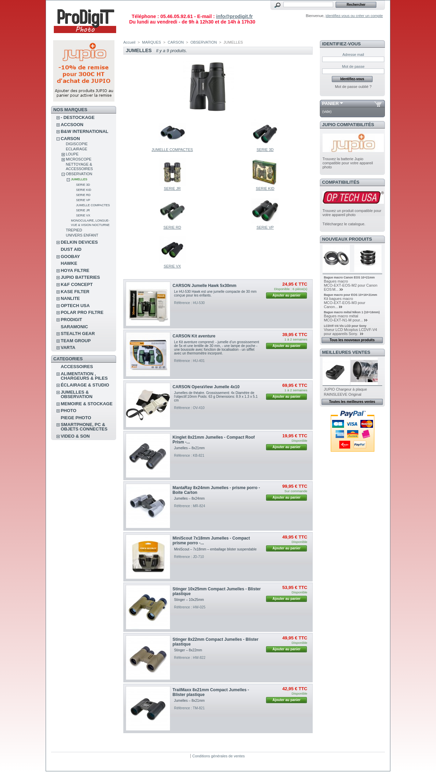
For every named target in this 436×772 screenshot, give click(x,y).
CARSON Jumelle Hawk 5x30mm (205, 285)
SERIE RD (83, 195)
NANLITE (70, 298)
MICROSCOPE (78, 159)
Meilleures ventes (346, 352)
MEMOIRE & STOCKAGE (86, 403)
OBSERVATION (79, 174)
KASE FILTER (75, 291)
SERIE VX (83, 215)
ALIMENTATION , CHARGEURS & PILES (84, 376)
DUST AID (71, 249)
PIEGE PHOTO (76, 417)
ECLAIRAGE (76, 149)
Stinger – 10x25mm (189, 600)
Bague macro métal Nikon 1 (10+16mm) (352, 312)
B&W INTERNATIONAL (84, 131)
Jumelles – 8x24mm (189, 498)
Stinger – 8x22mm (188, 650)
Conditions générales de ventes (218, 756)
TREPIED (74, 230)
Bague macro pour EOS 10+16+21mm (350, 295)
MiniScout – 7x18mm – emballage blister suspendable (215, 549)
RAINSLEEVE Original (342, 394)
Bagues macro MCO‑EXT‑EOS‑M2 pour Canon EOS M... (350, 285)
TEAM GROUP (76, 340)
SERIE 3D (83, 184)
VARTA (68, 347)
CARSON (70, 138)
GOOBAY (70, 256)
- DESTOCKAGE (77, 117)
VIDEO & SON (75, 436)
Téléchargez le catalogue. (344, 224)
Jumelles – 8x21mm (189, 448)
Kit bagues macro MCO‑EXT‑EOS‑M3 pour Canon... (344, 303)
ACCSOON (72, 124)
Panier (330, 103)
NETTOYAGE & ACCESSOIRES (79, 166)
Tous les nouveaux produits (352, 340)
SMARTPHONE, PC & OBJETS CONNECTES (84, 427)
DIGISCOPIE (77, 144)
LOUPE (72, 154)
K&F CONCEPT (77, 284)
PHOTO (68, 410)
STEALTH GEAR (78, 333)
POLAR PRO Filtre (82, 312)
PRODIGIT (71, 319)
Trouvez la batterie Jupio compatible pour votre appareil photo (348, 163)
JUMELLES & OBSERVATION (76, 394)
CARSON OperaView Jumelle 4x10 (206, 386)
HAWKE (69, 263)
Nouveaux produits (347, 239)
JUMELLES (79, 179)
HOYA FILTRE (75, 270)
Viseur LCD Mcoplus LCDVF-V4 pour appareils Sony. (350, 332)
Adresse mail (353, 54)
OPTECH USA (75, 305)
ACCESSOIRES (77, 366)
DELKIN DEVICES (79, 242)
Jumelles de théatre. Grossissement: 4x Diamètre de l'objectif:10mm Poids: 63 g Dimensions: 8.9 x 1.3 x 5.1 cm (216, 396)
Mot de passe (353, 66)
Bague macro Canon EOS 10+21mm (349, 277)
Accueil (129, 42)
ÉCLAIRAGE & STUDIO (85, 385)
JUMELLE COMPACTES (93, 205)
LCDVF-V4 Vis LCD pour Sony (345, 326)
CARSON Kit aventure (194, 336)
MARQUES (151, 42)
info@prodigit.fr (234, 16)
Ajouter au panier (286, 295)
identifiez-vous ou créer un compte (354, 16)
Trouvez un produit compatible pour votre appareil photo (352, 213)
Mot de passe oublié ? (353, 87)
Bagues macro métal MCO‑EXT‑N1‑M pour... (343, 318)
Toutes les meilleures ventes (352, 402)
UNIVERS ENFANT (82, 235)
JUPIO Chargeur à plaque (345, 389)
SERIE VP (83, 200)
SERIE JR (83, 210)
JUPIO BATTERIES (80, 277)
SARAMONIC (74, 326)
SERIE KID (83, 190)
